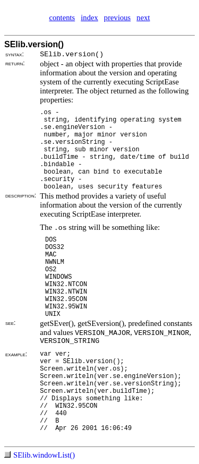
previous (117, 17)
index (89, 17)
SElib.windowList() (44, 455)
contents (62, 17)
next (143, 17)
